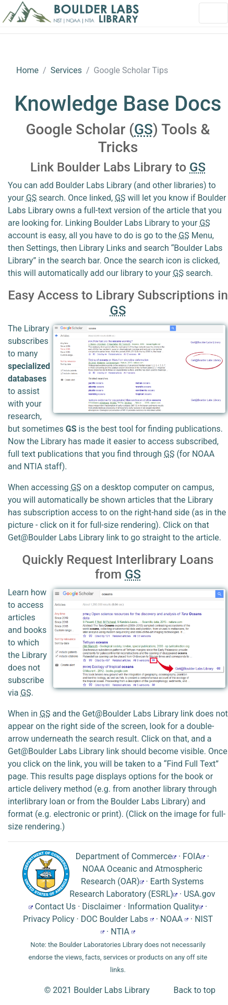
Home (27, 70)
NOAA (174, 919)
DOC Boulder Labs (117, 919)
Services (66, 70)
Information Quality (165, 906)
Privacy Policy (49, 919)
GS (71, 429)
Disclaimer (101, 906)
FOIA (194, 856)
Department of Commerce (126, 856)
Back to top (194, 990)
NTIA (123, 932)
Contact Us (55, 906)
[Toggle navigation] (213, 13)
